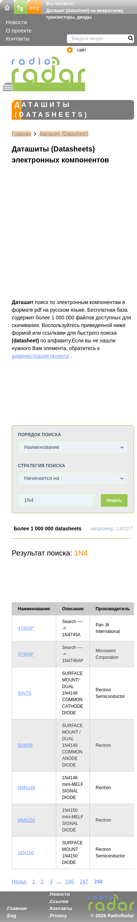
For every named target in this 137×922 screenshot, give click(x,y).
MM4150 (26, 820)
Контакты (18, 38)
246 (69, 881)
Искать (114, 500)
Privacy (58, 915)
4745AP (26, 628)
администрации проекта (40, 356)
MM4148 (26, 787)
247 (84, 881)
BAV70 (24, 693)
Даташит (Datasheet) (63, 134)
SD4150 (26, 852)
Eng (11, 915)
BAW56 (25, 745)
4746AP (26, 654)
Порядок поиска (39, 434)
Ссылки (59, 901)
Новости (16, 22)
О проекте (18, 30)
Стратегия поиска (41, 465)
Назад (19, 881)
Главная (21, 134)
